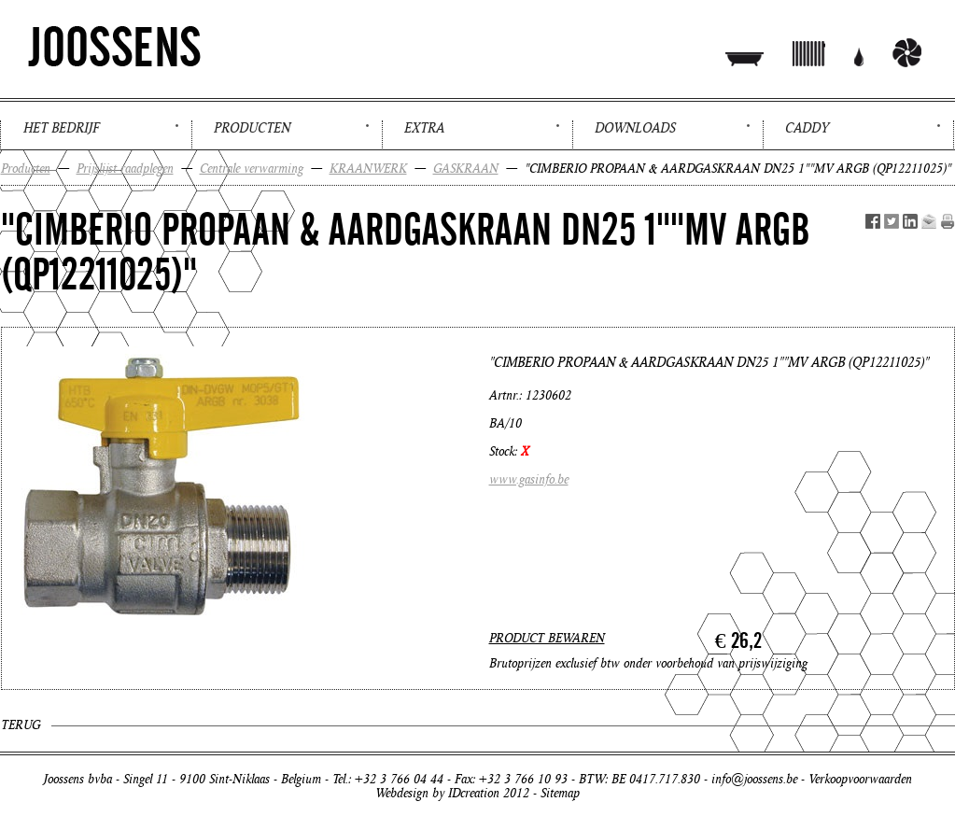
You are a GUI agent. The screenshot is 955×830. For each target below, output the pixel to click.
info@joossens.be (754, 779)
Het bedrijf (61, 127)
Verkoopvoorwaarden (860, 779)
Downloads (635, 127)
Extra (424, 127)
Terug (20, 725)
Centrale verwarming (251, 169)
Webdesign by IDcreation (437, 793)
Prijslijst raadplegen (125, 169)
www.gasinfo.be (529, 479)
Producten (252, 127)
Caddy (807, 127)
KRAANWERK (368, 169)
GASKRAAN (466, 169)
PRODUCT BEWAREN (547, 638)
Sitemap (560, 793)
